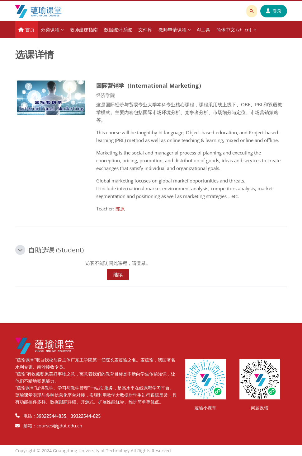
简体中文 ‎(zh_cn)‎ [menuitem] (233, 29)
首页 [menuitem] (30, 29)
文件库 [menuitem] (145, 29)
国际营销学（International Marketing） (150, 85)
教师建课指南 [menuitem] (84, 29)
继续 (118, 274)
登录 (273, 11)
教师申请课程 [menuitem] (172, 29)
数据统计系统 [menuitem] (118, 29)
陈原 (120, 208)
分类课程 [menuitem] (50, 29)
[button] (20, 250)
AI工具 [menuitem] (203, 29)
